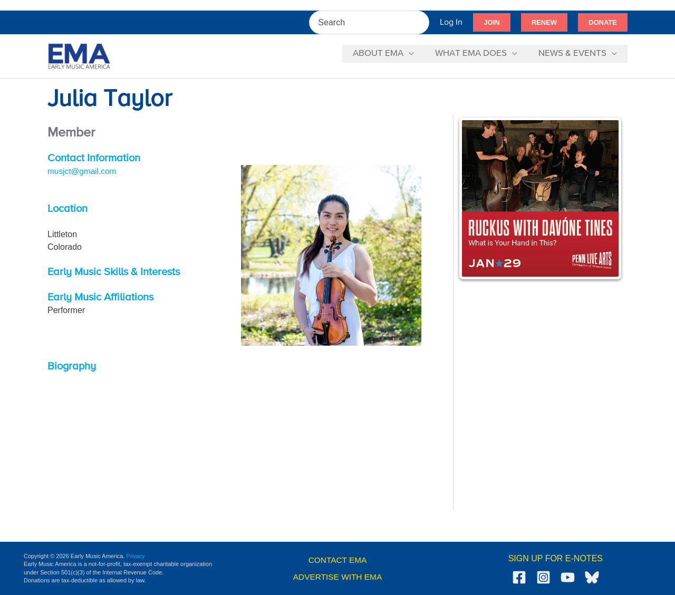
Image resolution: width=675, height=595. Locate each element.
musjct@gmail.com (83, 171)
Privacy (136, 556)
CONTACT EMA (337, 559)
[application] (416, 54)
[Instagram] (543, 577)
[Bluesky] (592, 577)
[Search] (422, 22)
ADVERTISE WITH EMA (338, 576)
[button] (491, 22)
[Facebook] (519, 577)
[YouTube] (568, 577)
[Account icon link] (451, 22)
